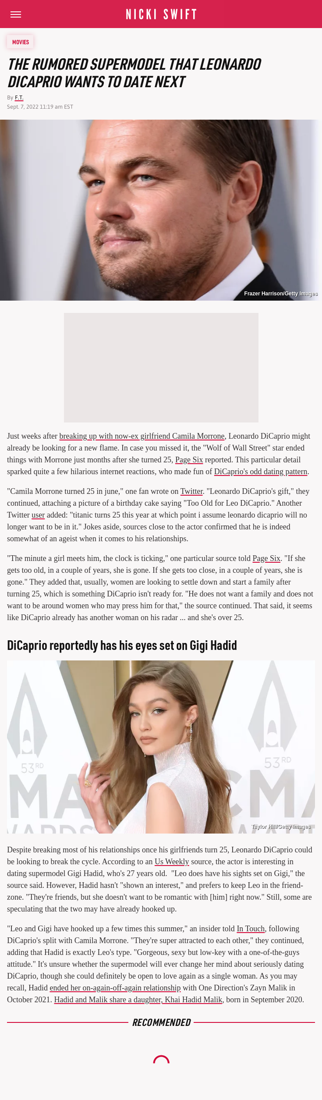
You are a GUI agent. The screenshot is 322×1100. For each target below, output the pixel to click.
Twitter (191, 491)
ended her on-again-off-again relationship (115, 987)
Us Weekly (172, 861)
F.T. (19, 97)
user (38, 515)
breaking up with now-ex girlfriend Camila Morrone (141, 436)
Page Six (189, 459)
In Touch (251, 928)
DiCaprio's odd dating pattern (261, 471)
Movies (20, 42)
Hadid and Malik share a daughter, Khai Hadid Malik (138, 999)
